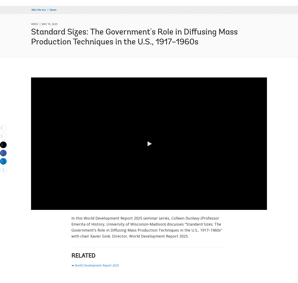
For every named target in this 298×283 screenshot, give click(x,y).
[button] (149, 144)
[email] (3, 128)
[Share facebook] (3, 153)
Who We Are (38, 10)
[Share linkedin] (3, 161)
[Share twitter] (3, 145)
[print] (3, 136)
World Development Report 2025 (97, 265)
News (53, 10)
